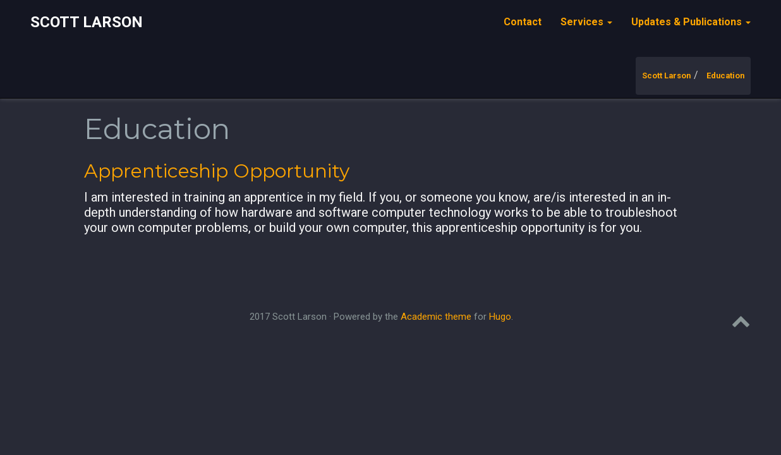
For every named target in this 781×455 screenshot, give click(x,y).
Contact (523, 22)
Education (725, 75)
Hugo (500, 316)
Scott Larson (86, 22)
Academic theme (436, 316)
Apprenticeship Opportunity (216, 171)
